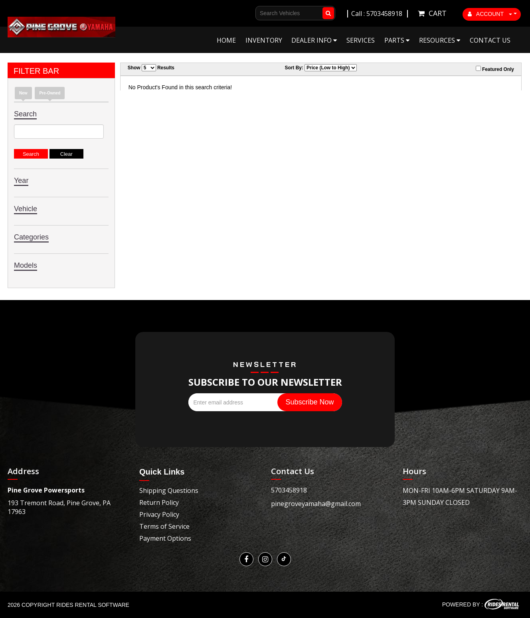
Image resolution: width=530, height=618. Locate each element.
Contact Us (490, 40)
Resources (439, 40)
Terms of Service (164, 526)
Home (226, 40)
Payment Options (165, 538)
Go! (326, 13)
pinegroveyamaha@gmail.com (316, 503)
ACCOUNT (490, 14)
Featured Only (495, 69)
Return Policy (159, 502)
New (23, 93)
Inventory (263, 40)
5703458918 (289, 490)
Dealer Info (314, 40)
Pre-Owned (49, 93)
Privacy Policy (159, 514)
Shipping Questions (168, 490)
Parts (396, 40)
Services (360, 40)
